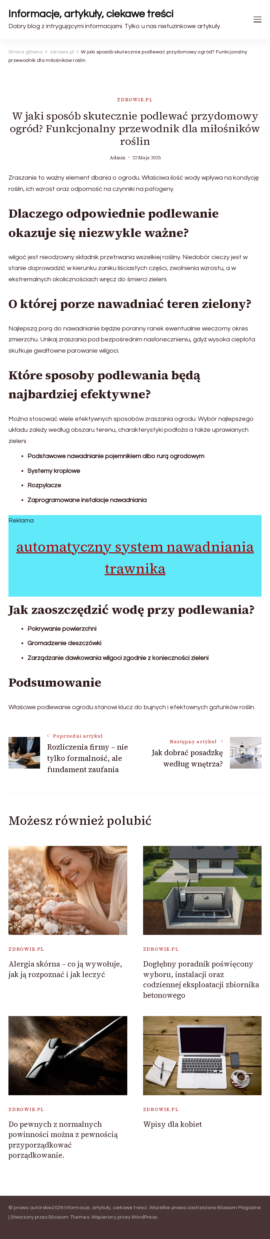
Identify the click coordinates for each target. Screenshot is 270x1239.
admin (118, 157)
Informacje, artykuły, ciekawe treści (90, 13)
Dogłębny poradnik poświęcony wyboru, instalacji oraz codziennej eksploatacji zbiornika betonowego (201, 979)
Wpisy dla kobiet (172, 1124)
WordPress (144, 1217)
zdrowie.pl (135, 100)
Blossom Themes (69, 1217)
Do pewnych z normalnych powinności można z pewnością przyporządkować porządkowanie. (63, 1139)
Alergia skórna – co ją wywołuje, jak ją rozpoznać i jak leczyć (65, 969)
